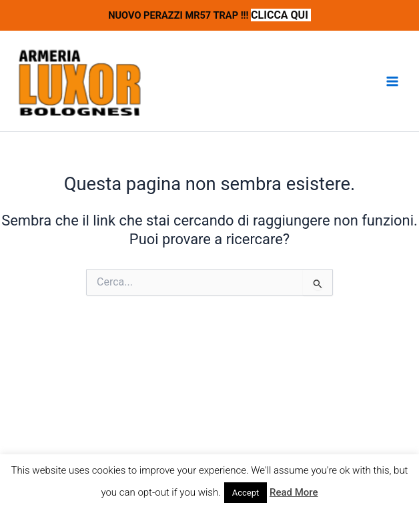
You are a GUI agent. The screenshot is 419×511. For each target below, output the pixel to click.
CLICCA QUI (281, 15)
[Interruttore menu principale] (392, 81)
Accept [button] (246, 493)
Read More (294, 492)
